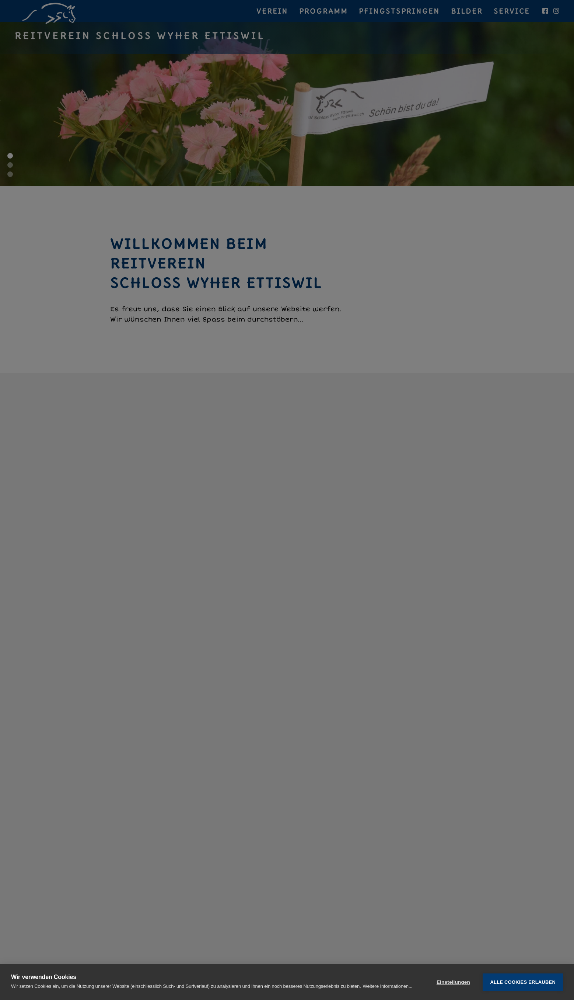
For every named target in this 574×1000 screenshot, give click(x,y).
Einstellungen (453, 982)
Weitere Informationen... (388, 986)
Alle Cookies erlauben (523, 982)
